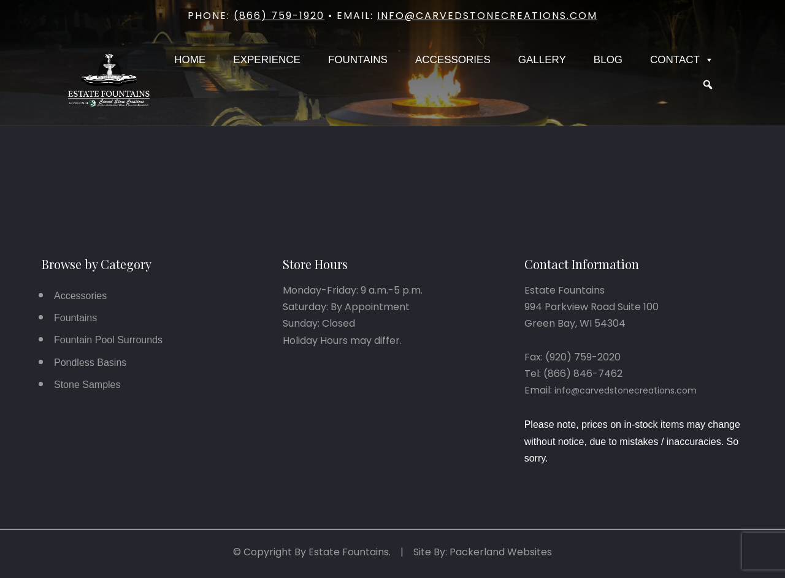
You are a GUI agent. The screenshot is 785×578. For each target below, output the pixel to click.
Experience (267, 60)
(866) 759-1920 (279, 16)
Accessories (453, 60)
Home (189, 60)
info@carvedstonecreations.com (487, 16)
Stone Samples (87, 384)
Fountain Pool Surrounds (108, 340)
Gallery (542, 60)
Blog (608, 60)
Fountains (358, 60)
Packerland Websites (501, 552)
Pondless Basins (90, 362)
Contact (682, 60)
